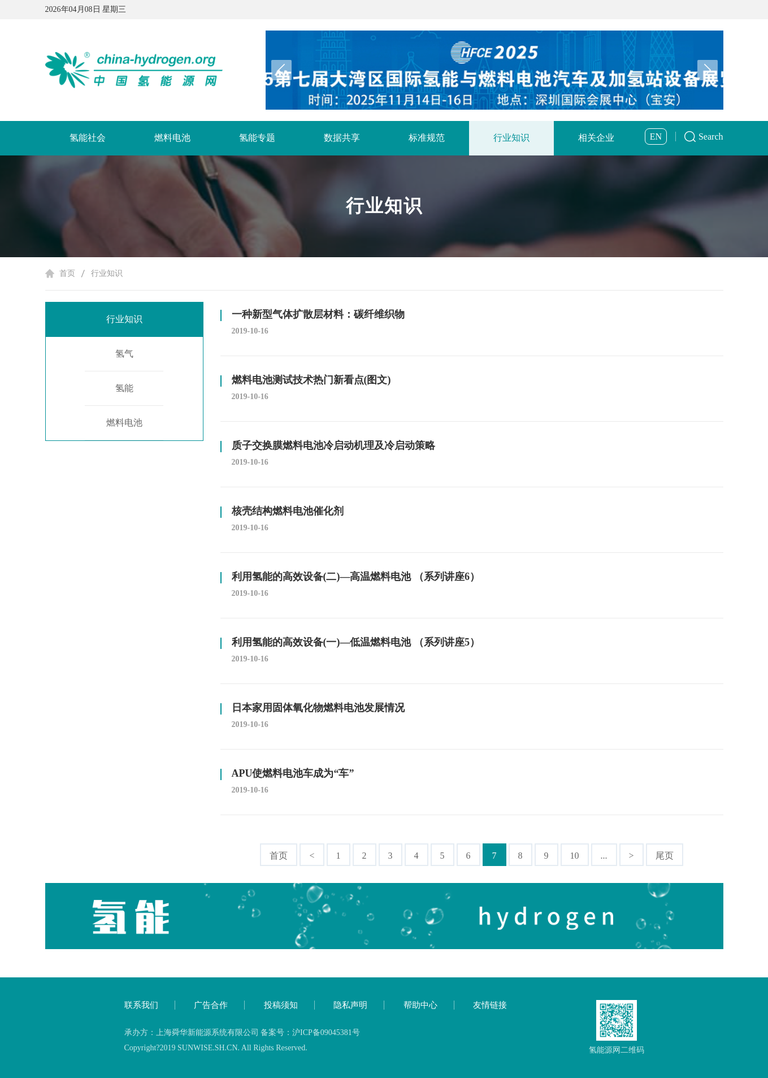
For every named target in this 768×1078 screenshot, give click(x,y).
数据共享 (342, 137)
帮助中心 (420, 1005)
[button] (707, 70)
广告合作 (211, 1005)
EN (656, 136)
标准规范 (427, 137)
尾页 (665, 855)
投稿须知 (281, 1005)
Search (710, 136)
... (604, 855)
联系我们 (141, 1005)
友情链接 (490, 1005)
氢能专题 (257, 137)
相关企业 (596, 137)
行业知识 (511, 137)
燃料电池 (172, 137)
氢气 (124, 353)
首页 (67, 273)
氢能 (124, 388)
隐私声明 (350, 1005)
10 (574, 855)
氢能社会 (88, 137)
